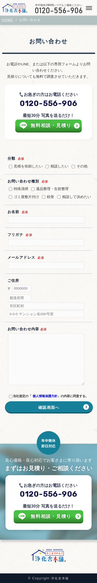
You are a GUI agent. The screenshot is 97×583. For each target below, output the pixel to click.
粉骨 (48, 197)
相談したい (57, 166)
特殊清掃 (18, 189)
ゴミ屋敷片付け (24, 197)
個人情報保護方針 (45, 396)
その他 (79, 166)
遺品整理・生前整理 (50, 189)
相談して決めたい (74, 197)
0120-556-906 (48, 103)
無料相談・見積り (51, 125)
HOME (7, 20)
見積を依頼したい (26, 166)
